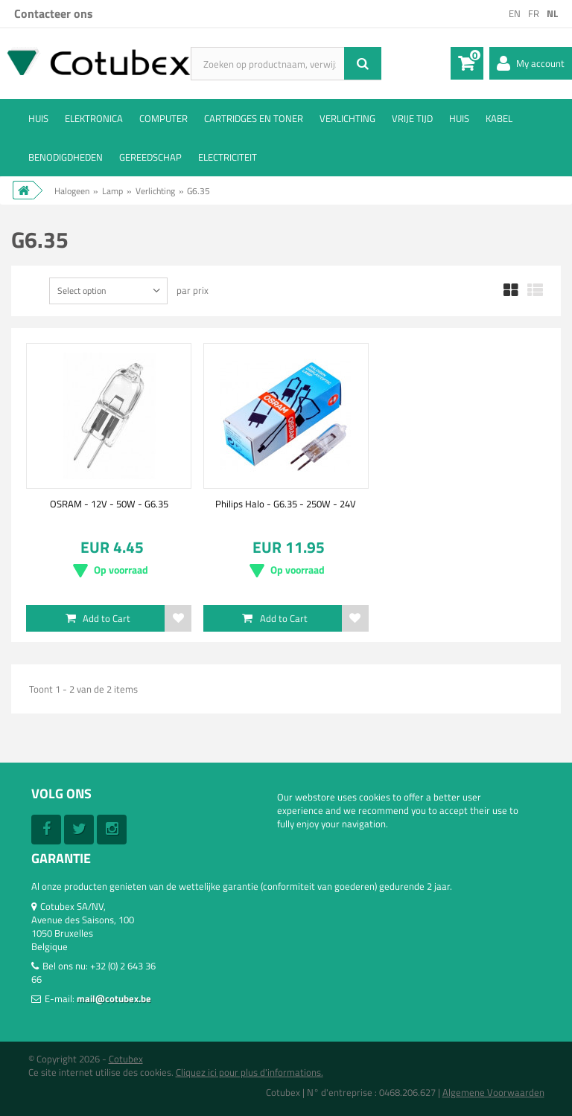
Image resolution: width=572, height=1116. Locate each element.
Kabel (499, 118)
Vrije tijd (412, 118)
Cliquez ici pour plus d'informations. (249, 1072)
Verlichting (347, 118)
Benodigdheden (65, 157)
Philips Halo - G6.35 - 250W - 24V (285, 503)
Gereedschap (150, 157)
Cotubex (126, 1058)
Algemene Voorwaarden (493, 1092)
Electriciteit (227, 157)
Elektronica (94, 118)
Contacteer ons (53, 13)
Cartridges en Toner (253, 118)
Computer (163, 118)
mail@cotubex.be (114, 998)
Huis (38, 118)
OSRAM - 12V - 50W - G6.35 (109, 503)
